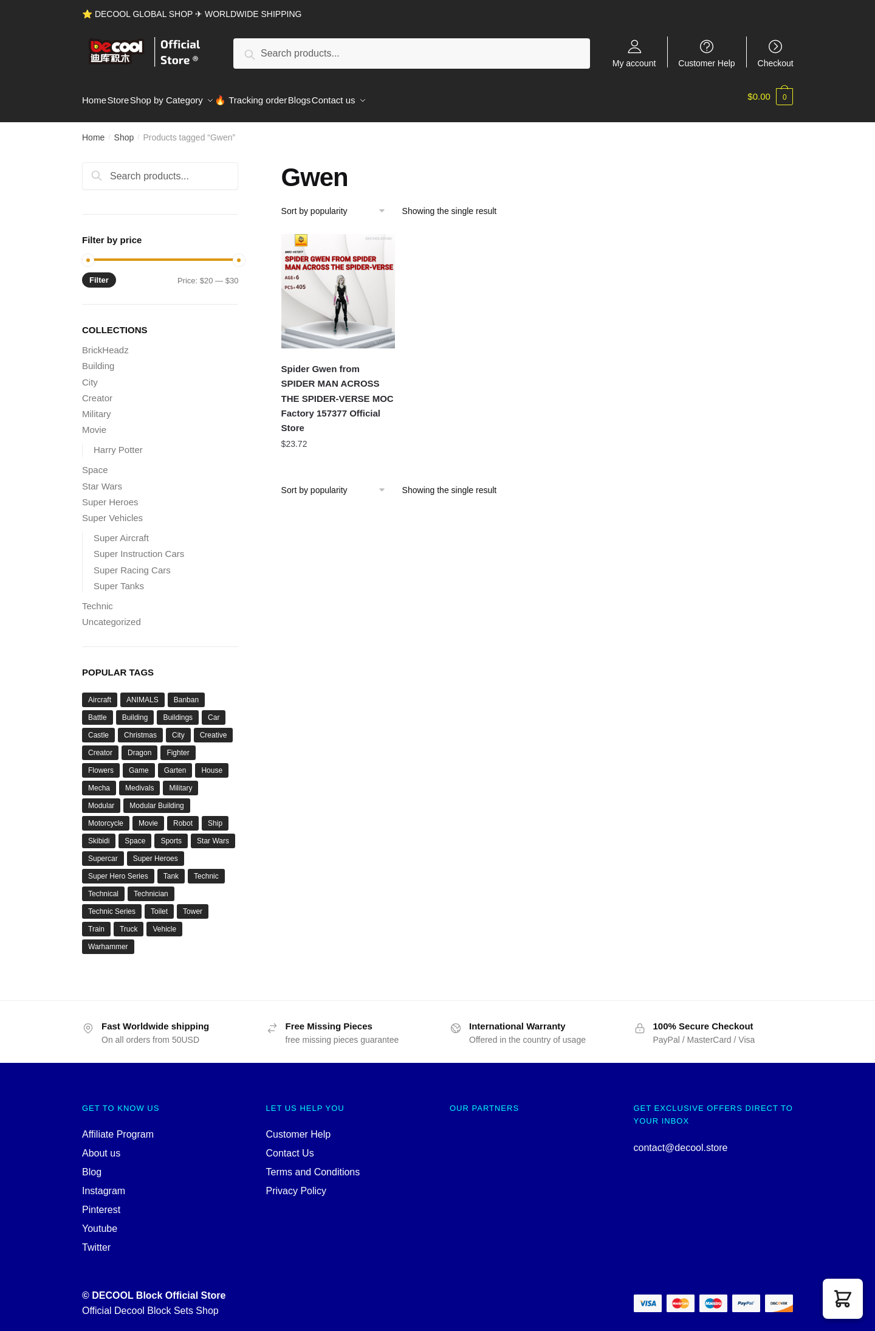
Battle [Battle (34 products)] (97, 710)
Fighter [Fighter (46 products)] (177, 745)
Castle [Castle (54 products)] (98, 728)
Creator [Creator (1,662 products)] (100, 745)
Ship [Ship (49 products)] (215, 816)
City (90, 375)
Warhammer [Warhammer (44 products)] (108, 939)
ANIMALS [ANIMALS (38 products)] (142, 692)
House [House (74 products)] (211, 763)
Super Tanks (119, 578)
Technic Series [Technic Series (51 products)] (112, 904)
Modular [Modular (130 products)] (101, 798)
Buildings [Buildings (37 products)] (178, 710)
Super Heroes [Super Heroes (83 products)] (155, 851)
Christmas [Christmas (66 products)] (140, 728)
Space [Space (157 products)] (135, 833)
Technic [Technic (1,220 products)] (206, 869)
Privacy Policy (296, 1183)
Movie (94, 422)
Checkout (776, 62)
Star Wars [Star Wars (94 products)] (213, 833)
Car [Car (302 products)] (213, 710)
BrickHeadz (105, 342)
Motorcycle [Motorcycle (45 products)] (105, 816)
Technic (97, 598)
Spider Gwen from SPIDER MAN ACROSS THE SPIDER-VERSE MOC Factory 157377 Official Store (337, 391)
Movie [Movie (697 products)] (148, 816)
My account (634, 62)
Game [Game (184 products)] (139, 763)
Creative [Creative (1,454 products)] (213, 728)
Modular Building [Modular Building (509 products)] (156, 798)
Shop (124, 130)
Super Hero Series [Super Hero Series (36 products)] (118, 869)
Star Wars (102, 479)
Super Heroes (110, 494)
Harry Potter (118, 442)
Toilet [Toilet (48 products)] (159, 904)
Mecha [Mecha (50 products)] (99, 780)
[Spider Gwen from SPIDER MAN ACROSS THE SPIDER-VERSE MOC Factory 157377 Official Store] (338, 284)
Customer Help (706, 62)
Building (98, 358)
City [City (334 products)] (178, 728)
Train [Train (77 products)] (96, 922)
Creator (97, 390)
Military (96, 406)
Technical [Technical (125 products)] (103, 886)
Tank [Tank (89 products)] (171, 869)
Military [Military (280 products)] (180, 780)
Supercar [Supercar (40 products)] (103, 851)
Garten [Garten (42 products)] (175, 763)
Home (93, 130)
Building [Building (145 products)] (135, 710)
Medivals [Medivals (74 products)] (139, 780)
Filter (99, 272)
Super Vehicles (112, 510)
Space (95, 462)
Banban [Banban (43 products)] (186, 692)
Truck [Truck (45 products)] (129, 922)
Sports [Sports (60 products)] (171, 833)
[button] (843, 1299)
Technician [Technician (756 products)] (151, 886)
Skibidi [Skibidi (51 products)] (98, 833)
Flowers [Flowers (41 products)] (101, 763)
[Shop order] (337, 204)
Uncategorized (111, 614)
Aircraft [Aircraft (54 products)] (99, 692)
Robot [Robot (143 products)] (183, 816)
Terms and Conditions (313, 1165)
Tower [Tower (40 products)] (192, 904)
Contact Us (290, 1146)
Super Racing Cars (132, 563)
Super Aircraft (121, 530)
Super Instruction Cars (139, 546)
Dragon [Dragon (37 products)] (139, 745)
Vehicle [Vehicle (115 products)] (164, 922)
